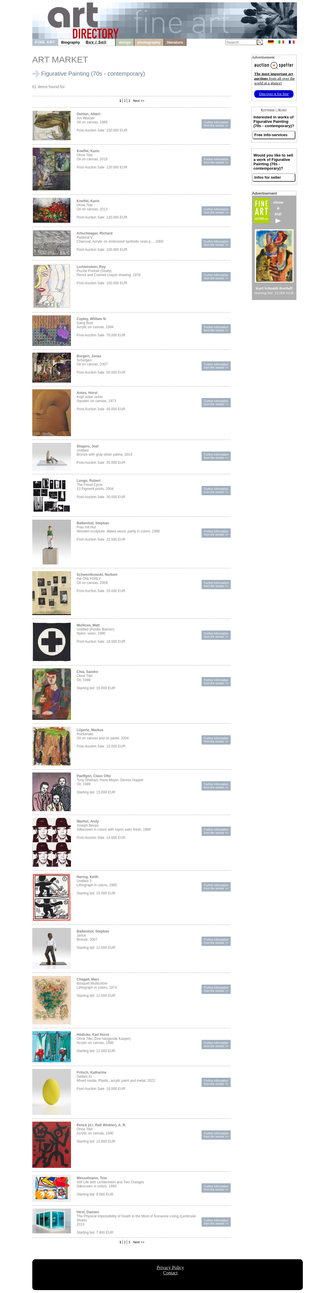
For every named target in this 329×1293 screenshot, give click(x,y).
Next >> (138, 100)
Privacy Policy (170, 1267)
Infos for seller (267, 177)
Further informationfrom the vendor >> (216, 124)
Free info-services (270, 135)
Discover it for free (274, 94)
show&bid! (278, 211)
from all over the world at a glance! (274, 78)
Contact (170, 1272)
